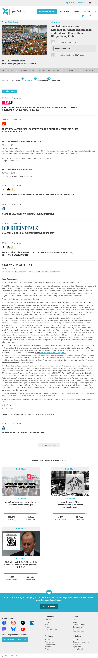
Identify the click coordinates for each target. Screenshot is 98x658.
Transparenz (77, 640)
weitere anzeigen (49, 445)
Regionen (48, 649)
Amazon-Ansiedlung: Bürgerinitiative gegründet (28, 233)
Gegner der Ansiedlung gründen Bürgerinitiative (28, 214)
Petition (5, 81)
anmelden (81, 3)
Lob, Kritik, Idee (51, 629)
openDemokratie (79, 625)
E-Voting (76, 629)
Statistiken (56, 81)
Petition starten (46, 12)
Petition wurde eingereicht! (17, 169)
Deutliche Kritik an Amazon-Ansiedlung (23, 432)
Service (76, 12)
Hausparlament (78, 627)
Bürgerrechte (56, 22)
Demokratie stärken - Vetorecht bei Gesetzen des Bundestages (21, 503)
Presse (47, 627)
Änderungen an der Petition (17, 265)
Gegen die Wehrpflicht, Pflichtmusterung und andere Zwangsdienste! (70, 504)
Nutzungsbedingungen (81, 642)
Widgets (75, 622)
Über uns (48, 620)
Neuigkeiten (29, 79)
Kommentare (43, 79)
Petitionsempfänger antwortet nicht (22, 141)
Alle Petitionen (50, 642)
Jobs (47, 622)
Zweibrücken (13, 22)
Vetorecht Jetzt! (78, 632)
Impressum (77, 647)
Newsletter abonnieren (15, 640)
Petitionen (65, 12)
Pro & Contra (16, 79)
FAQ (74, 620)
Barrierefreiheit (78, 649)
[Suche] (95, 11)
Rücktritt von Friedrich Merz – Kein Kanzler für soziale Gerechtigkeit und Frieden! (21, 564)
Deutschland (21, 469)
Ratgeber (48, 640)
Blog (46, 625)
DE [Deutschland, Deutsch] (91, 3)
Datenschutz (77, 644)
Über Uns (87, 12)
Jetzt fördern (49, 607)
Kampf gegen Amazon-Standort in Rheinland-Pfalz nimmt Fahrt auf (38, 194)
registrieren (70, 3)
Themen (48, 647)
